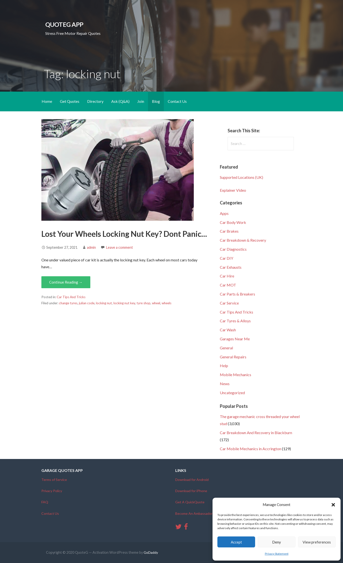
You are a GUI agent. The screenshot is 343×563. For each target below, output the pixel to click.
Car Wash (228, 329)
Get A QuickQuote (189, 502)
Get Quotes (69, 101)
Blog (156, 101)
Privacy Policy (51, 491)
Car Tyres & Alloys (235, 320)
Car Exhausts (230, 267)
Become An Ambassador (194, 513)
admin (91, 247)
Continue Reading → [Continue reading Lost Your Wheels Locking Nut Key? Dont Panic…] (66, 282)
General (226, 347)
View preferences (317, 542)
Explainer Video (233, 190)
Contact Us (177, 101)
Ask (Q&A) (120, 101)
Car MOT (228, 285)
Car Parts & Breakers (237, 294)
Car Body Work (233, 222)
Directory (95, 101)
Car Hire (227, 276)
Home (47, 101)
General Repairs (233, 356)
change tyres (68, 303)
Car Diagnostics (233, 249)
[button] (333, 504)
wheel (156, 303)
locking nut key (124, 303)
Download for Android (192, 479)
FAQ (44, 502)
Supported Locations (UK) (241, 177)
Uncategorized (232, 392)
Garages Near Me (235, 338)
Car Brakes (229, 231)
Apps (224, 213)
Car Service (229, 303)
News (225, 383)
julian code (86, 303)
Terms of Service (54, 479)
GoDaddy (151, 552)
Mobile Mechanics (235, 374)
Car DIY (226, 258)
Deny (276, 542)
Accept (236, 542)
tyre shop (143, 303)
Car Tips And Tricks (71, 297)
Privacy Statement (276, 553)
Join (140, 101)
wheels (166, 303)
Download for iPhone (191, 491)
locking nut (104, 303)
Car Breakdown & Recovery (243, 240)
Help (224, 365)
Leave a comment (119, 247)
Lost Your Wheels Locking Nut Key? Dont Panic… (124, 234)
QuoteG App (64, 24)
